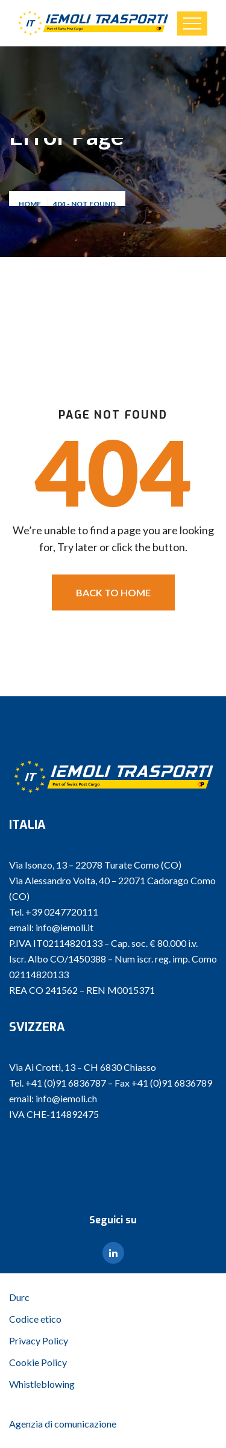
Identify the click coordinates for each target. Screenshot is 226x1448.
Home (31, 205)
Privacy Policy (38, 1340)
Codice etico (35, 1319)
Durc (19, 1297)
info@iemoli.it (64, 927)
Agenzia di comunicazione (62, 1423)
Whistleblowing (42, 1384)
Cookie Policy (38, 1362)
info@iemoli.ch (66, 1098)
